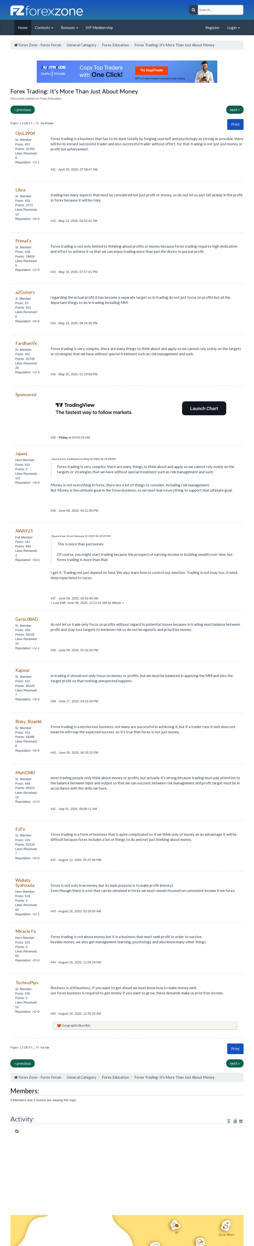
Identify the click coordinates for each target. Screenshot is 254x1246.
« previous (22, 109)
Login (233, 27)
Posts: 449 (22, 783)
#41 (54, 809)
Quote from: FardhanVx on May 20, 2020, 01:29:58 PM (83, 458)
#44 (54, 962)
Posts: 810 (22, 465)
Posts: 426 (22, 840)
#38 (54, 650)
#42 (54, 860)
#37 (54, 598)
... (34, 123)
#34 (54, 323)
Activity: (22, 1119)
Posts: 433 (22, 732)
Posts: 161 (22, 542)
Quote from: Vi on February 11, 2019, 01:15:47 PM (81, 535)
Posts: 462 (22, 354)
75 (37, 123)
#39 (54, 701)
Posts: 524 (22, 942)
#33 (54, 272)
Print (235, 124)
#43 (54, 911)
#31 (54, 169)
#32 (54, 221)
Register (212, 27)
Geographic (70, 1025)
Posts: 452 (22, 201)
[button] (235, 124)
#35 (54, 374)
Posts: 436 (22, 252)
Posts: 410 (22, 681)
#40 (54, 752)
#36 (54, 437)
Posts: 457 (22, 144)
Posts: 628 (22, 896)
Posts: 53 (21, 303)
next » (235, 109)
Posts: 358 (22, 630)
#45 (54, 1013)
